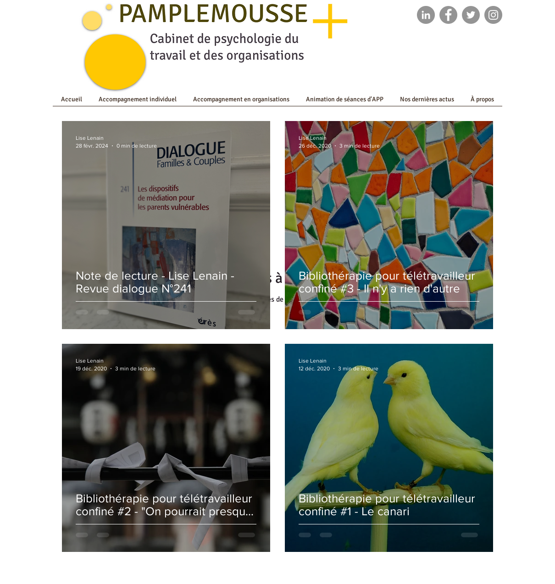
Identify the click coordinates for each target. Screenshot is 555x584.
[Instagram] (493, 15)
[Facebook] (448, 15)
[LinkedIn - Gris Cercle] (426, 15)
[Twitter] (471, 15)
